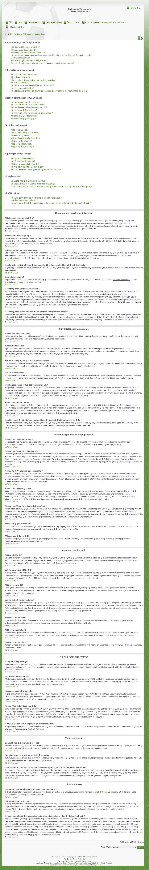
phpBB (63, 857)
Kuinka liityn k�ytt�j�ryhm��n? (27, 167)
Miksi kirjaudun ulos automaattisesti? (28, 52)
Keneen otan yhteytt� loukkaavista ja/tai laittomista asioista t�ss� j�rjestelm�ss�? (51, 203)
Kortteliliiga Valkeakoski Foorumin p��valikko (25, 34)
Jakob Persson (68, 863)
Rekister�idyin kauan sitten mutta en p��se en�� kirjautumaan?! (43, 63)
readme (57, 863)
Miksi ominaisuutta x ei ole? (23, 200)
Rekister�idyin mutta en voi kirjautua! (28, 60)
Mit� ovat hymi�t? (20, 135)
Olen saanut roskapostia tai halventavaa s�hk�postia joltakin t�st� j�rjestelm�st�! (51, 186)
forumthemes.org (82, 865)
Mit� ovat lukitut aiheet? (22, 147)
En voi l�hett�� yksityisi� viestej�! (28, 181)
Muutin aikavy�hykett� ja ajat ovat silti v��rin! (33, 80)
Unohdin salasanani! (20, 58)
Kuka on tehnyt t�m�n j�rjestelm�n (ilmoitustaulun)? (36, 198)
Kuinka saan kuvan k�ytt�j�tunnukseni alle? (32, 85)
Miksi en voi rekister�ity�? (24, 50)
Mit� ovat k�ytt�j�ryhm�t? (25, 164)
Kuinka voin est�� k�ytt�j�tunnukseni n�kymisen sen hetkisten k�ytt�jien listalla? (51, 55)
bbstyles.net (96, 865)
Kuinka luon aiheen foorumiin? (25, 102)
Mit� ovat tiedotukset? (21, 144)
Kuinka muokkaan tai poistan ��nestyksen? (32, 113)
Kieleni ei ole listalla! (20, 82)
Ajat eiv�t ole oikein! (20, 77)
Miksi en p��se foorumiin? (24, 116)
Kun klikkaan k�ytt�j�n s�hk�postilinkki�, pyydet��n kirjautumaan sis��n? (49, 91)
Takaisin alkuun (11, 231)
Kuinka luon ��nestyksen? (24, 110)
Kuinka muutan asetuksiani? (24, 74)
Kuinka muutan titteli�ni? (22, 88)
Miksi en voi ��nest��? (23, 118)
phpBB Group (101, 792)
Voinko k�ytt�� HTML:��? (25, 132)
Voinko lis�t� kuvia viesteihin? (25, 138)
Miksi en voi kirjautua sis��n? (25, 47)
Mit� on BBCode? (19, 130)
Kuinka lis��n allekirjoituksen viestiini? (29, 107)
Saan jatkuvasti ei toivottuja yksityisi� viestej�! (33, 184)
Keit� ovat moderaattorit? (23, 161)
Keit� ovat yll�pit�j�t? (22, 158)
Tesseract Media (81, 863)
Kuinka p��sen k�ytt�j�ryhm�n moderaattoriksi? (36, 169)
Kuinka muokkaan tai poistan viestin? (28, 104)
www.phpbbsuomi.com (82, 861)
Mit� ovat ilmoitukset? (21, 141)
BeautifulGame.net (68, 865)
